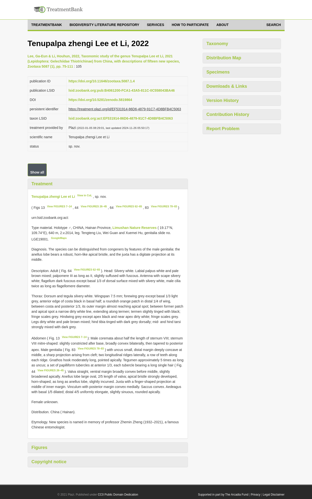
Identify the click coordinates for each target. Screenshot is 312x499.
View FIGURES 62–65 (129, 206)
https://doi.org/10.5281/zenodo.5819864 (100, 100)
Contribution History (228, 114)
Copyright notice (49, 461)
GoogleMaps (59, 238)
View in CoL (84, 195)
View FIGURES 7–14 (59, 206)
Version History (223, 100)
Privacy (255, 494)
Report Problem (223, 128)
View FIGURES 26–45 (94, 206)
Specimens (218, 72)
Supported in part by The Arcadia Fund (223, 494)
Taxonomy (217, 43)
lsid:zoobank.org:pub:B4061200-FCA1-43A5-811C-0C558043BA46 (122, 90)
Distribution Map (224, 57)
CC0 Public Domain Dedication (118, 494)
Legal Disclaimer (274, 494)
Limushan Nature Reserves (135, 228)
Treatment (42, 183)
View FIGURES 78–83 (164, 206)
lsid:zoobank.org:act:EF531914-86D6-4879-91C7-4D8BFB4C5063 (121, 118)
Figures (39, 447)
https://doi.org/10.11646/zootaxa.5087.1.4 (102, 81)
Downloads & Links (227, 86)
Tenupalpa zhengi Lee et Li (53, 196)
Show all (37, 172)
